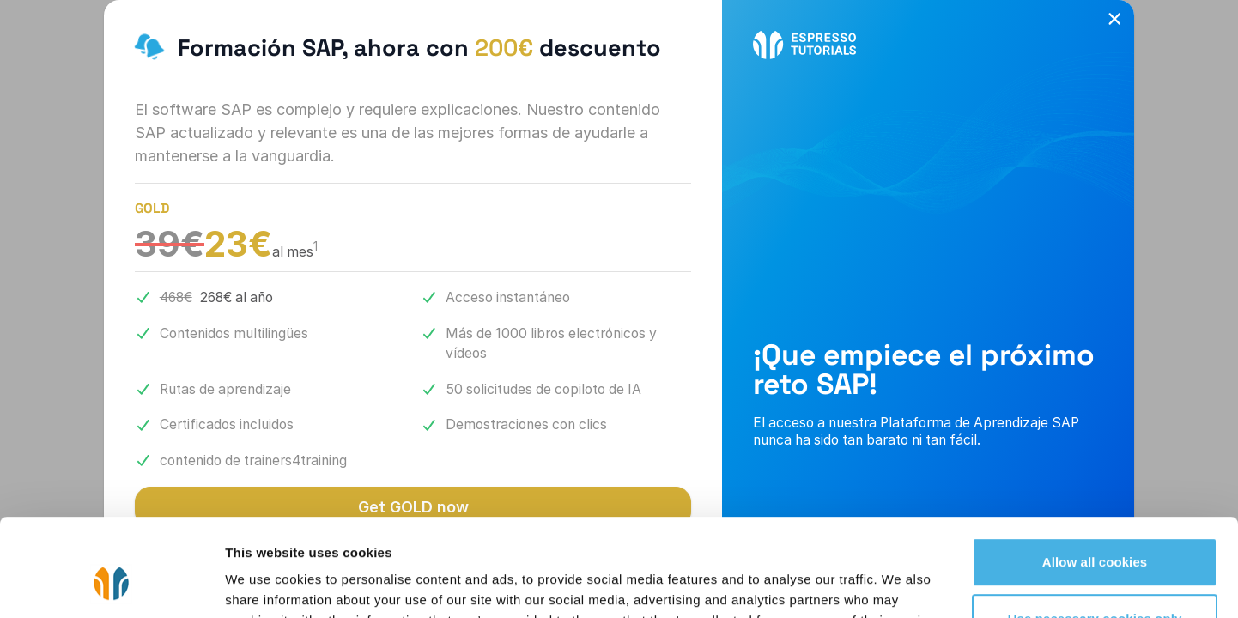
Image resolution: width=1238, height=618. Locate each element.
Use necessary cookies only (1095, 534)
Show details (265, 584)
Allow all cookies (1095, 478)
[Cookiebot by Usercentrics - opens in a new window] (111, 584)
